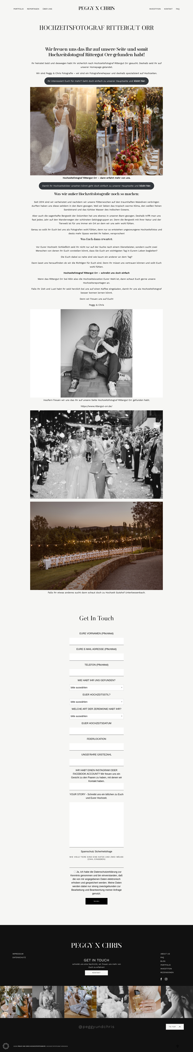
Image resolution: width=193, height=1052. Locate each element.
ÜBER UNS (47, 9)
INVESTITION (155, 9)
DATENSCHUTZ (19, 957)
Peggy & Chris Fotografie (59, 73)
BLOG (162, 961)
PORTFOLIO (19, 9)
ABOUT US (165, 954)
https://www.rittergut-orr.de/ (96, 406)
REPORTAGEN (33, 9)
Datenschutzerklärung (105, 872)
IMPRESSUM (17, 954)
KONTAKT (168, 9)
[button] (6, 1046)
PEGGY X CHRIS (96, 948)
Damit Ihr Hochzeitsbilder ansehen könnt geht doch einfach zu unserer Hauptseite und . (96, 185)
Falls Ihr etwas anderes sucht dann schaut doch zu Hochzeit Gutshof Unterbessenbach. (96, 592)
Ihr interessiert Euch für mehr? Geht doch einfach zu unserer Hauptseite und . (96, 81)
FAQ (177, 9)
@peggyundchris (97, 1026)
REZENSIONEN (167, 972)
